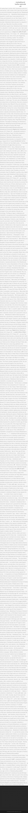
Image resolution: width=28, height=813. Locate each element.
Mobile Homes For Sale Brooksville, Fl (11, 803)
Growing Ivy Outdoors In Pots (9, 794)
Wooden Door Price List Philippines (17, 798)
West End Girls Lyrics (19, 801)
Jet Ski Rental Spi (6, 790)
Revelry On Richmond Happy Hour (10, 800)
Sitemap (21, 805)
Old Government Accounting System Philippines (13, 792)
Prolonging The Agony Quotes (18, 790)
